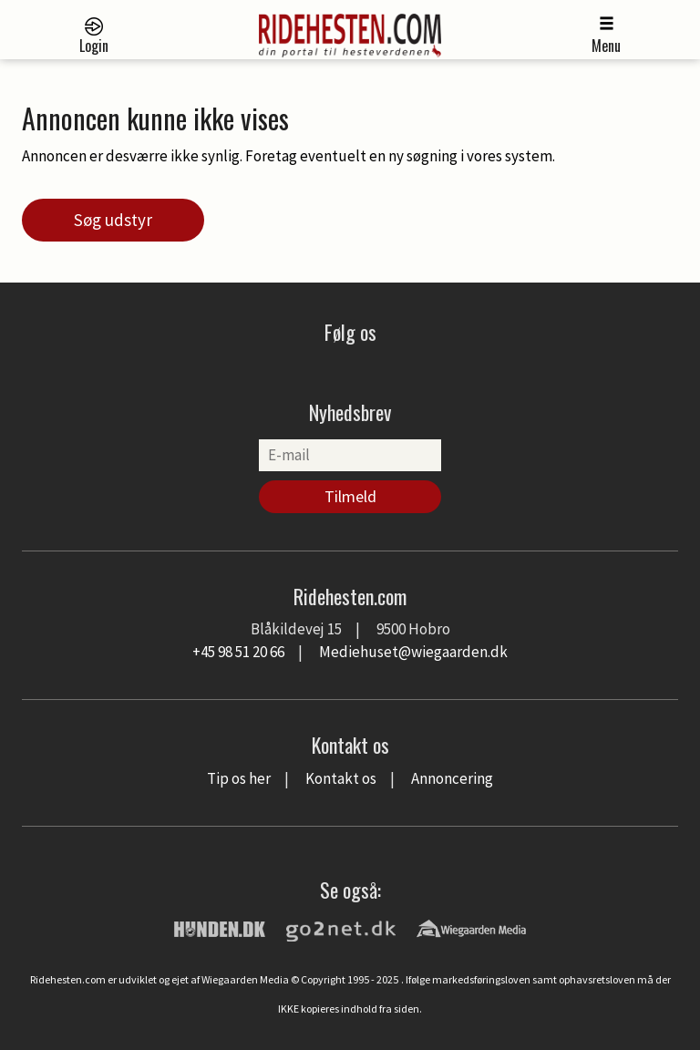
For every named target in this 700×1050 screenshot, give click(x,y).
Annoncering (452, 778)
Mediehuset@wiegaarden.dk (413, 652)
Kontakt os (340, 778)
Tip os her (239, 778)
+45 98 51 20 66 (238, 652)
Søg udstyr (113, 220)
